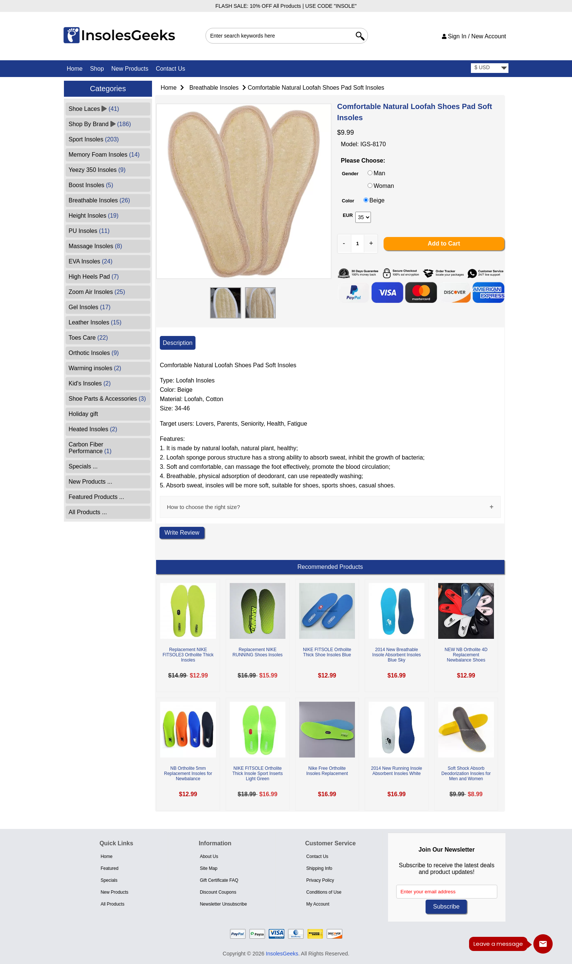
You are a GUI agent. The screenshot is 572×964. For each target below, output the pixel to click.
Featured (110, 868)
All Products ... (88, 512)
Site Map (208, 868)
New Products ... (90, 481)
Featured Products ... (96, 497)
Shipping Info (319, 868)
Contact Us (170, 68)
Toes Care (88, 337)
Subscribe (446, 906)
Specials (109, 880)
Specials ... (83, 466)
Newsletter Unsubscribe (223, 904)
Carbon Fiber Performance (90, 447)
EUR (348, 215)
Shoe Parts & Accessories (107, 398)
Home (75, 68)
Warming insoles (95, 368)
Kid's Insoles (90, 383)
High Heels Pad (94, 276)
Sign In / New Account (474, 36)
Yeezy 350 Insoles (97, 170)
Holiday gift (83, 414)
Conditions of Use (324, 892)
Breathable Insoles (214, 87)
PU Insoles (89, 231)
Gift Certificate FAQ (219, 880)
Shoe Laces (94, 109)
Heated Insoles (93, 429)
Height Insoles (94, 215)
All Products (113, 904)
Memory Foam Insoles (104, 154)
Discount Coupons (218, 892)
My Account (317, 904)
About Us (209, 856)
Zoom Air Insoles (97, 292)
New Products (130, 68)
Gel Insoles (90, 307)
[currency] (489, 68)
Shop (97, 68)
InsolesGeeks (282, 954)
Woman (384, 186)
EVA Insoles (91, 261)
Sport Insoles (94, 139)
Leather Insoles (95, 322)
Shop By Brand (100, 124)
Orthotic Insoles (94, 353)
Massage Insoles (95, 246)
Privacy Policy (320, 880)
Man (379, 173)
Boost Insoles (91, 185)
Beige (377, 200)
